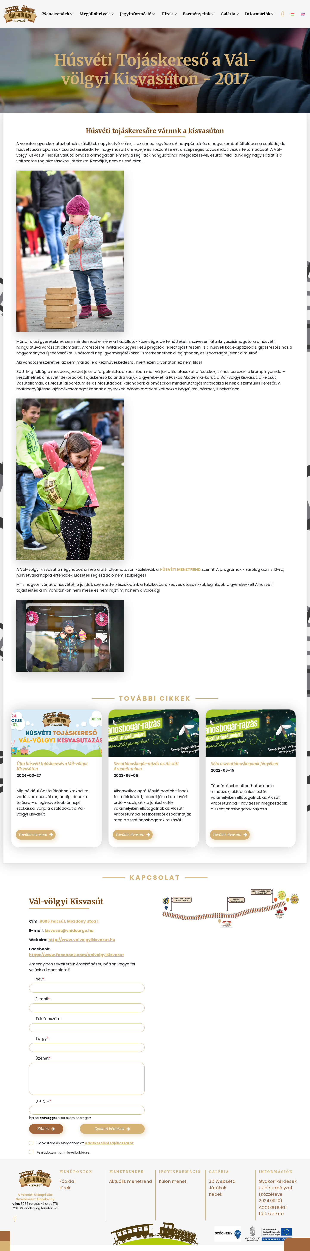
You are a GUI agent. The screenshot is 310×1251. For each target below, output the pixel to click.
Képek (215, 1194)
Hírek (169, 13)
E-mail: (43, 999)
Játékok (217, 1188)
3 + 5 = (42, 1101)
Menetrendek (57, 13)
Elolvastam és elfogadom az (85, 1143)
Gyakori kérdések (112, 1128)
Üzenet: (43, 1058)
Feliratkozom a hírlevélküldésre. (63, 1152)
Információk (259, 13)
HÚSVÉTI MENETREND (180, 569)
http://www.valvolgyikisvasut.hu (81, 939)
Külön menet (172, 1181)
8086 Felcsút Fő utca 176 (39, 1204)
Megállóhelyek (96, 13)
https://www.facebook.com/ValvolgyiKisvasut (76, 954)
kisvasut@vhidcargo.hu (69, 930)
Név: (40, 979)
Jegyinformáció (137, 13)
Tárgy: (43, 1038)
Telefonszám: (48, 1018)
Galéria (230, 13)
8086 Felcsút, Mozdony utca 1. (69, 921)
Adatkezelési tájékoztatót (109, 1143)
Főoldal (67, 1181)
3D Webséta (222, 1181)
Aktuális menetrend (130, 1181)
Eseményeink (198, 13)
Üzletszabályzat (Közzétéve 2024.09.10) (276, 1194)
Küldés (46, 1128)
